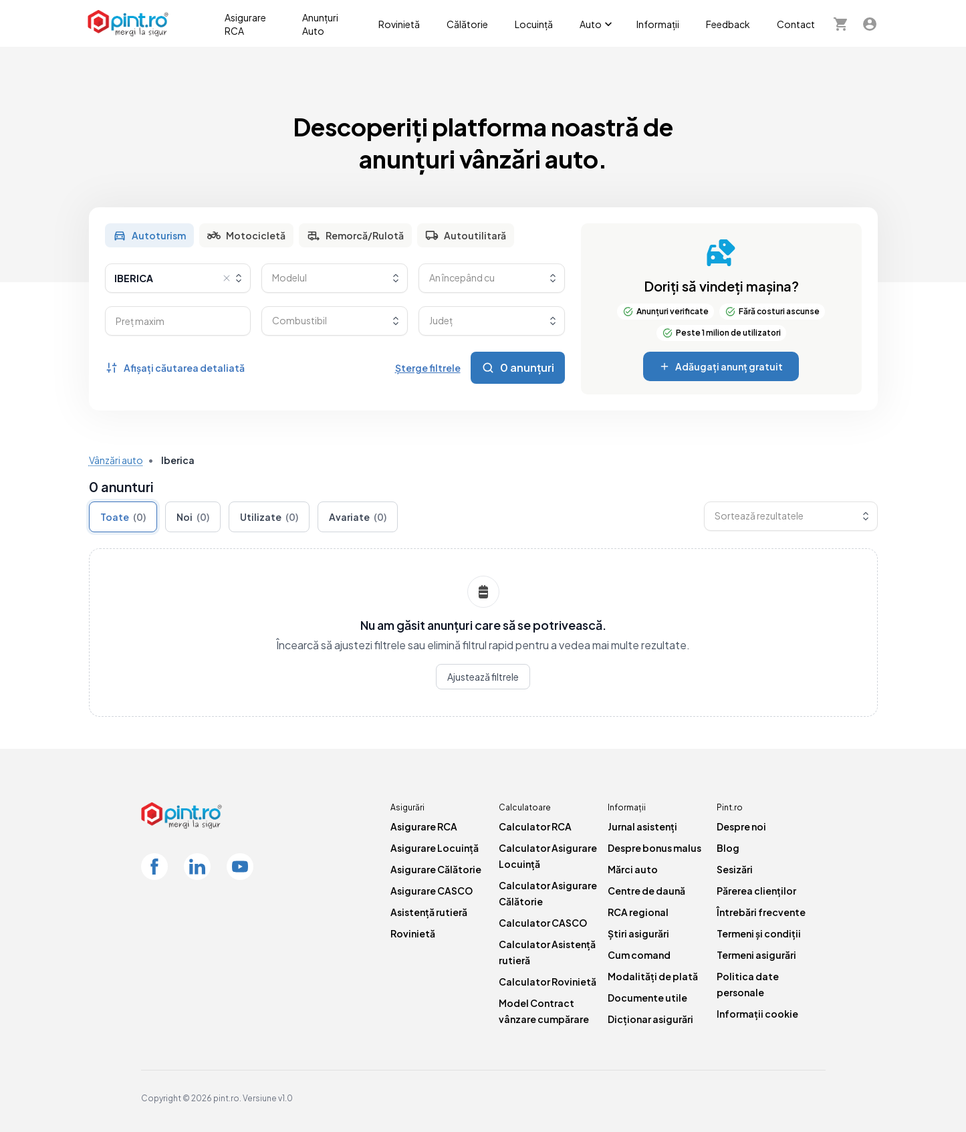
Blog (728, 848)
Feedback (728, 24)
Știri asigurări (638, 933)
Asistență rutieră (428, 912)
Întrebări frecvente (761, 912)
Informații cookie (757, 1014)
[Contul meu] (869, 23)
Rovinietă (399, 24)
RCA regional (638, 912)
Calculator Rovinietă (547, 982)
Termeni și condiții (759, 933)
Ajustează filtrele (483, 677)
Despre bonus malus (654, 848)
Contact (796, 24)
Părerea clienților (756, 891)
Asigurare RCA (245, 24)
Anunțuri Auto (320, 24)
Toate (123, 517)
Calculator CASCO (543, 923)
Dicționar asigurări (650, 1019)
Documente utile (647, 998)
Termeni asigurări (756, 955)
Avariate (357, 517)
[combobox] (178, 278)
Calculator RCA (535, 826)
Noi (192, 517)
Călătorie (467, 24)
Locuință (534, 24)
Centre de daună (646, 891)
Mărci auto (633, 869)
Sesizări (735, 869)
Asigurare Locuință (434, 848)
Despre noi (741, 826)
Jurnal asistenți (642, 826)
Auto (597, 24)
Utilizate (269, 517)
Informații (657, 24)
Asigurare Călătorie (435, 869)
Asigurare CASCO (431, 891)
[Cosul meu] (840, 23)
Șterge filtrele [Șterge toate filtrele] (428, 368)
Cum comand (639, 955)
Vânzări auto (116, 460)
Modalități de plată (653, 976)
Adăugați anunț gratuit (721, 366)
